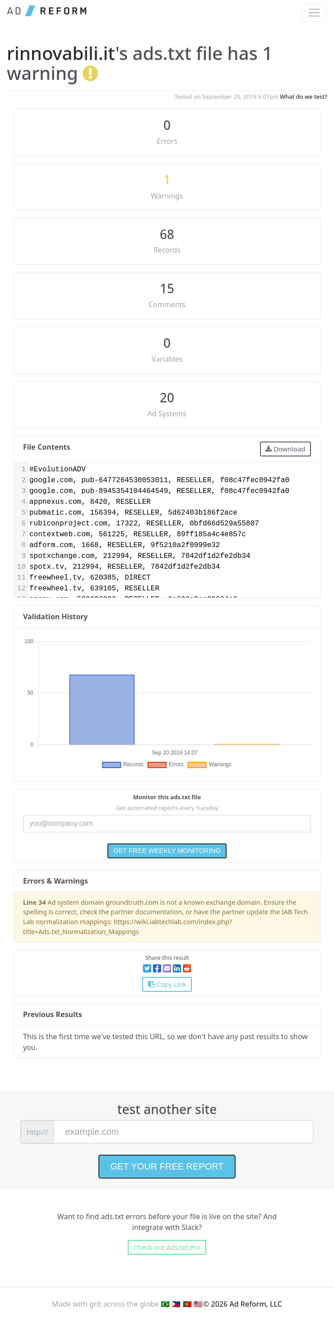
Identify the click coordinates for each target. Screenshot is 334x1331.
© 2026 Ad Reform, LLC (242, 1304)
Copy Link (167, 984)
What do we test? (303, 96)
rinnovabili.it (61, 53)
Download (285, 448)
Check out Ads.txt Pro (167, 1247)
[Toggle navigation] (314, 13)
